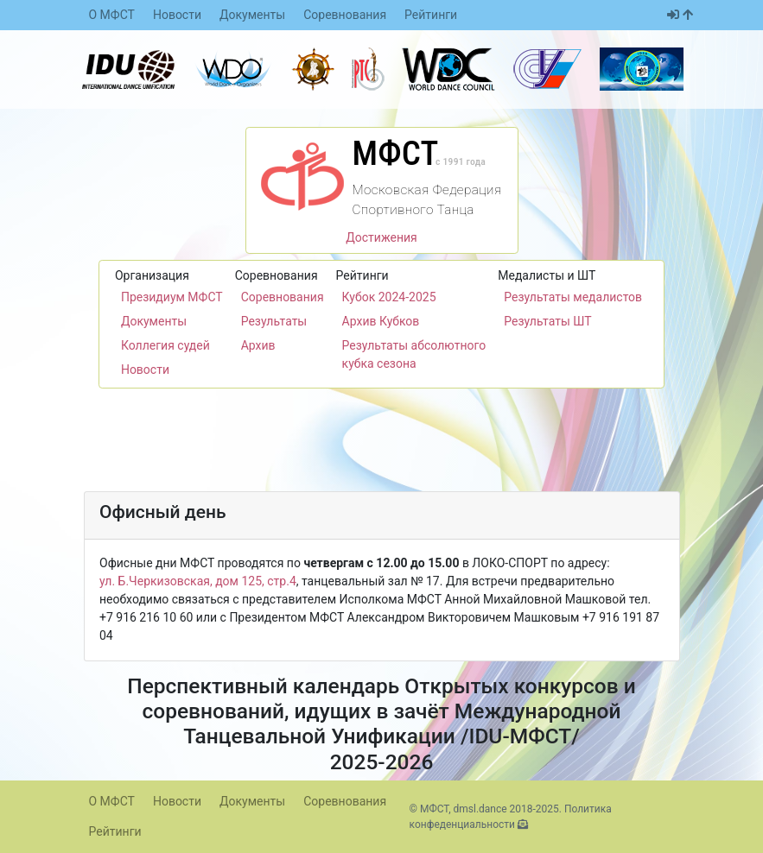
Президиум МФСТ (172, 297)
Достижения (381, 237)
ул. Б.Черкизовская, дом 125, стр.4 (197, 581)
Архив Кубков (381, 321)
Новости (177, 15)
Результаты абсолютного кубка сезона (414, 354)
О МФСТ (112, 15)
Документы (252, 15)
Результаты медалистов (573, 297)
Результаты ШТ (547, 321)
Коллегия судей (165, 345)
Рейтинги (430, 15)
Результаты (274, 321)
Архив (258, 345)
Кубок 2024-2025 (389, 297)
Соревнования (344, 15)
